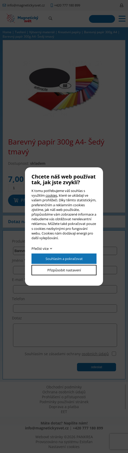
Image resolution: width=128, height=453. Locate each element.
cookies (51, 195)
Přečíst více (40, 248)
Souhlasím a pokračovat (64, 258)
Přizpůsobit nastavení (64, 270)
